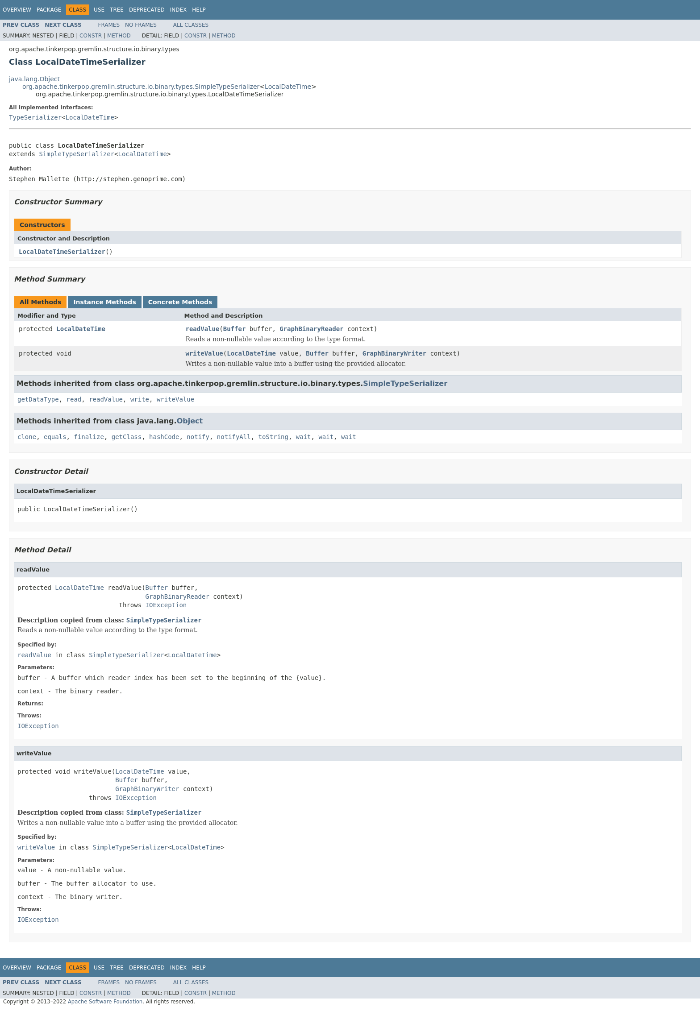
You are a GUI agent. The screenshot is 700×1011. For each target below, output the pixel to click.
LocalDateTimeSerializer (62, 251)
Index (178, 10)
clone (26, 436)
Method (119, 36)
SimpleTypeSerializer (76, 153)
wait (303, 436)
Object (190, 421)
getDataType (38, 399)
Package (49, 10)
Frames (109, 25)
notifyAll (234, 436)
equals (55, 436)
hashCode (164, 436)
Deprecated (147, 10)
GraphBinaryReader (311, 328)
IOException (166, 605)
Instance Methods (104, 302)
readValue (203, 328)
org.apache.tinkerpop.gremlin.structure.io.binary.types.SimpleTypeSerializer (140, 86)
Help (199, 10)
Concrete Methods (180, 302)
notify (198, 436)
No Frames (141, 25)
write (139, 399)
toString (273, 436)
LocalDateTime (288, 86)
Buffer (234, 328)
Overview (17, 10)
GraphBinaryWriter (394, 353)
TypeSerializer (35, 117)
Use (99, 10)
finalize (89, 436)
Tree (117, 10)
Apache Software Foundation (105, 1002)
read (74, 399)
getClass (127, 436)
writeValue (204, 353)
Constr (90, 36)
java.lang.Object (34, 79)
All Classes (190, 25)
